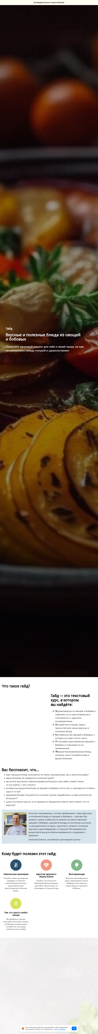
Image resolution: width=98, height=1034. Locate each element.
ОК (74, 1028)
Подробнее (61, 1029)
